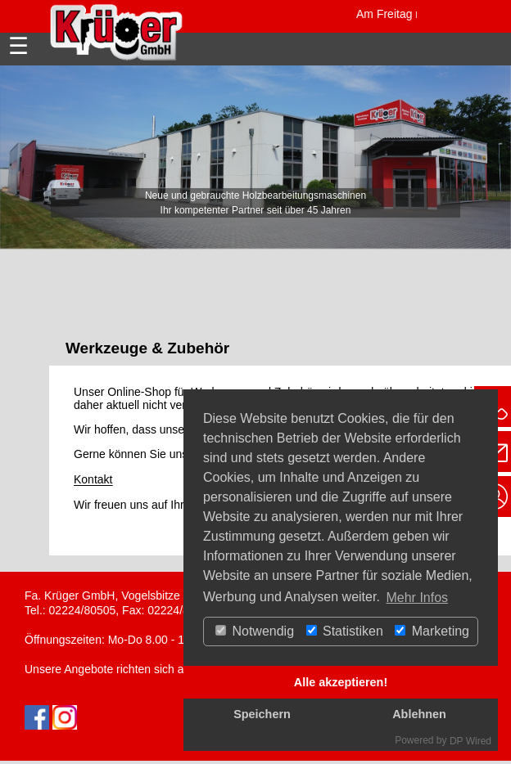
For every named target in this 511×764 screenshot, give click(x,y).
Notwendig (254, 631)
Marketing (432, 631)
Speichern (262, 714)
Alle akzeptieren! (340, 682)
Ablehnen (419, 714)
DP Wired (470, 741)
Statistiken (344, 631)
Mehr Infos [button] (417, 597)
